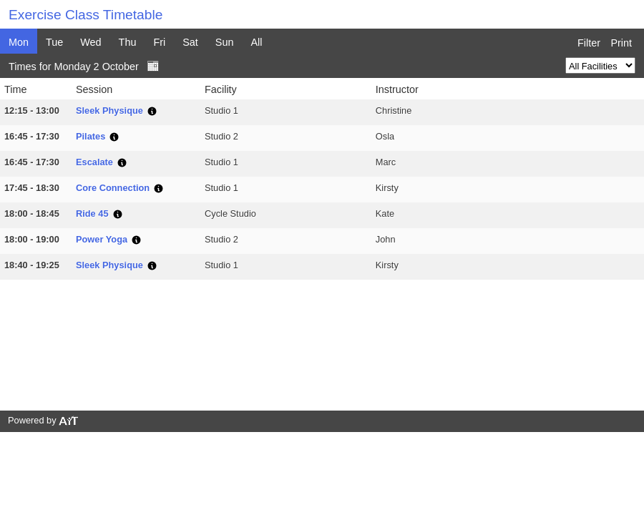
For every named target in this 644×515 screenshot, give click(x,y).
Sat (190, 42)
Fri (159, 42)
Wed (90, 42)
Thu (128, 42)
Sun (224, 42)
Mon (19, 42)
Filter (588, 43)
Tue (54, 42)
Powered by (43, 420)
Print (621, 43)
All (256, 42)
